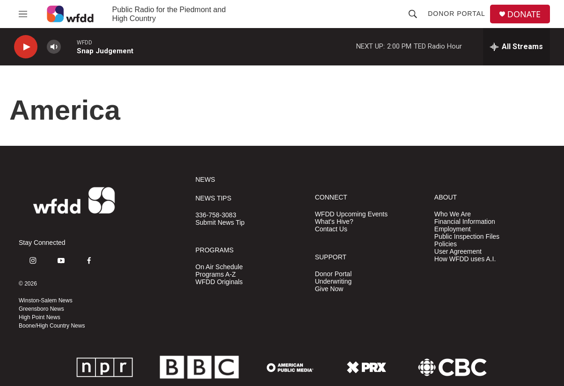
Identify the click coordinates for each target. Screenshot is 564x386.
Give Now (329, 289)
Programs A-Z (216, 274)
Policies (445, 244)
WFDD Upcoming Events (351, 214)
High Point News (39, 317)
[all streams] (516, 46)
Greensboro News (41, 309)
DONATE (524, 14)
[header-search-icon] (413, 14)
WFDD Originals (219, 282)
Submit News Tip (220, 222)
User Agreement (458, 251)
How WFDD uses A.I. (465, 259)
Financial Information (464, 221)
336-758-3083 (216, 215)
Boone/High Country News (52, 325)
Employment (452, 229)
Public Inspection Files (466, 236)
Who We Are (452, 214)
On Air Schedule (219, 267)
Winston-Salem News (46, 300)
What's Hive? (334, 221)
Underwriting (333, 281)
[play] (25, 47)
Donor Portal (456, 13)
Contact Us (331, 229)
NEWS (205, 179)
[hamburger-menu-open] (23, 14)
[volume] (54, 46)
